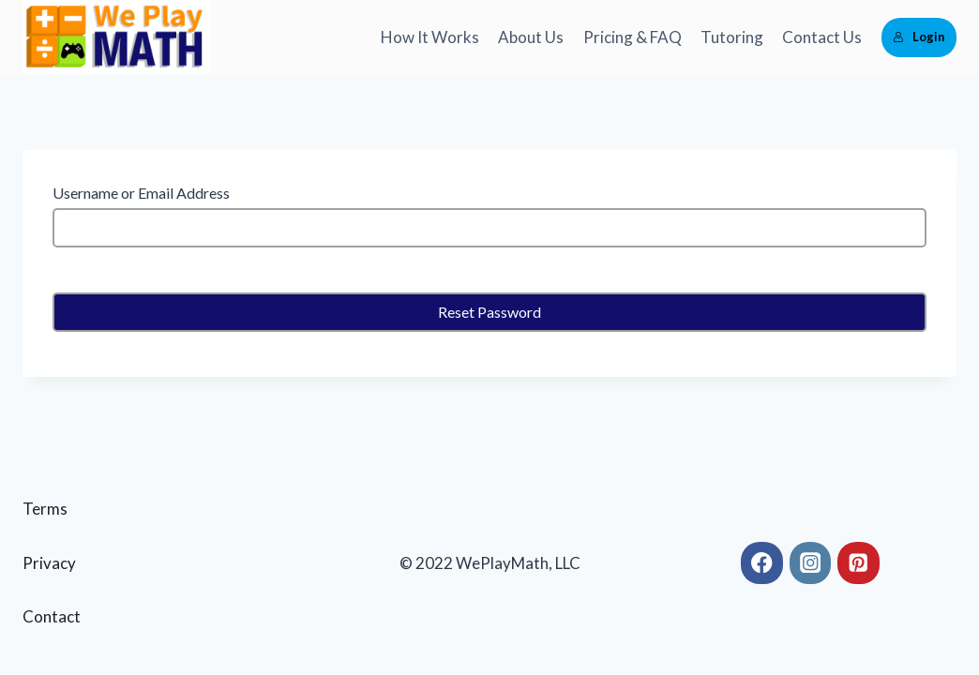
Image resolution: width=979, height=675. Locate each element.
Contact (52, 616)
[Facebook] (762, 563)
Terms (45, 508)
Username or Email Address (141, 193)
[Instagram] (811, 563)
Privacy (49, 563)
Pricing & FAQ (632, 37)
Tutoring (731, 37)
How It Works (430, 37)
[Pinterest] (858, 563)
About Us (531, 37)
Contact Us (822, 37)
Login (918, 36)
